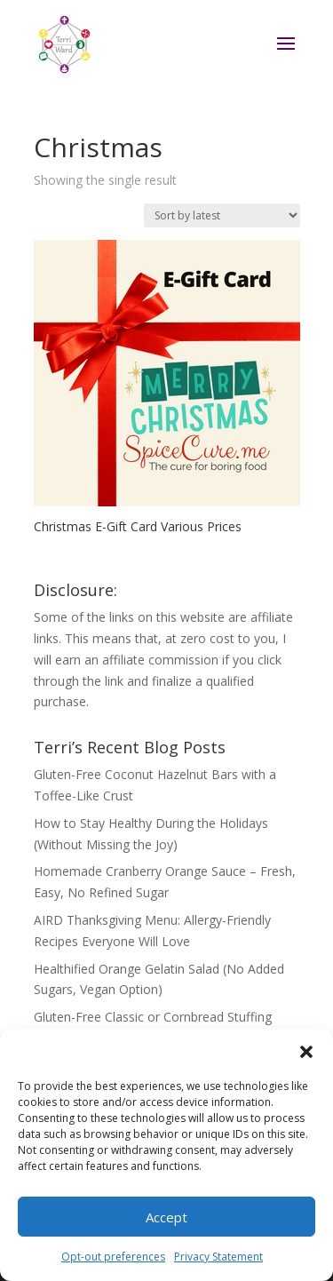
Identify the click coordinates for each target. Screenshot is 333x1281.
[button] (306, 1052)
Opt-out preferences (113, 1256)
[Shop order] (222, 215)
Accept (166, 1217)
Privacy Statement (218, 1256)
